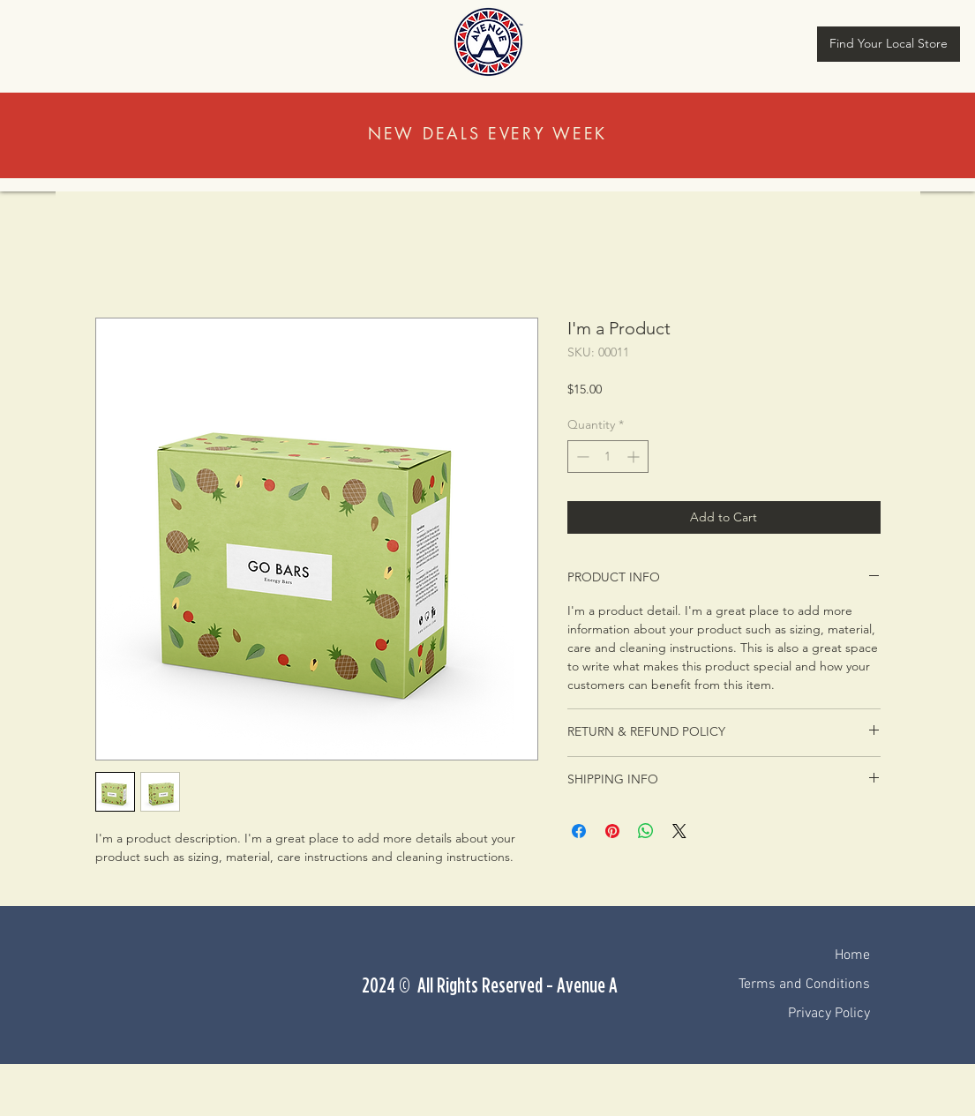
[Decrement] (581, 456)
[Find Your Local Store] (888, 44)
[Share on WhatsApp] (645, 831)
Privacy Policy (829, 1013)
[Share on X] (679, 831)
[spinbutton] (608, 456)
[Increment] (635, 456)
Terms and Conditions (804, 984)
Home (852, 955)
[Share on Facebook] (578, 831)
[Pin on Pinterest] (612, 831)
